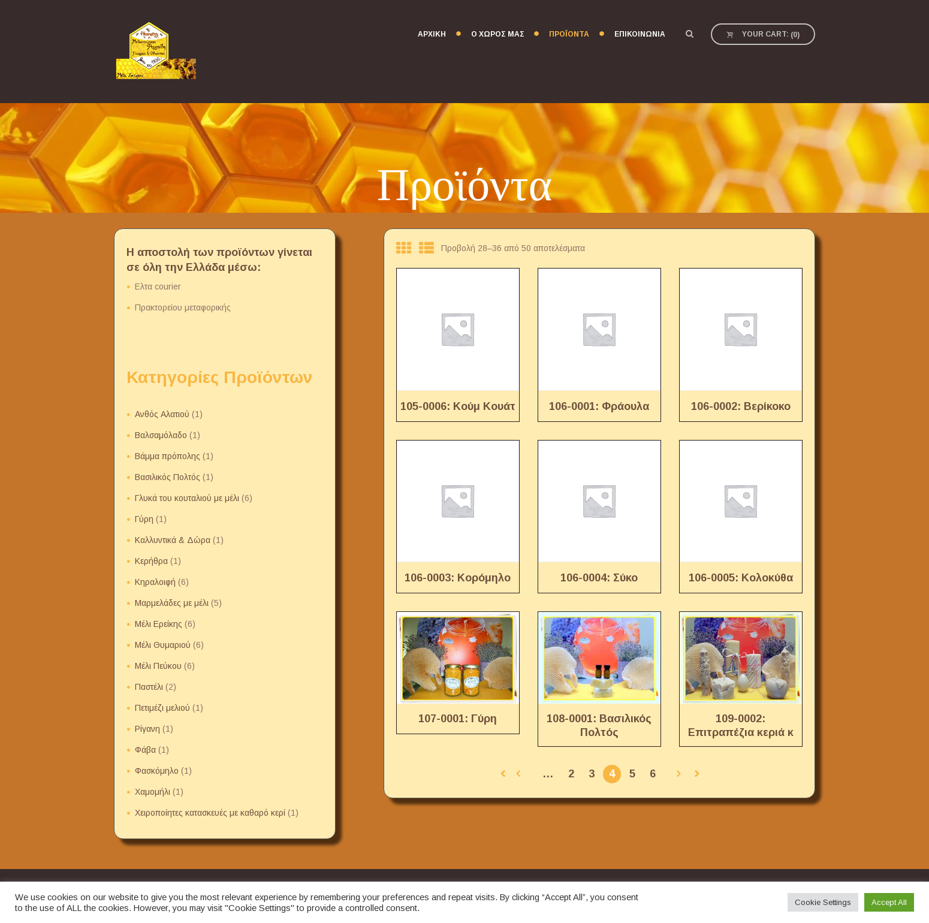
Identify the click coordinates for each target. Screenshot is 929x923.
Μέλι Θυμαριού (163, 645)
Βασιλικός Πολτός (167, 477)
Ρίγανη (147, 729)
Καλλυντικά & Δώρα (172, 540)
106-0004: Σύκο (599, 578)
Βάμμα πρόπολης (167, 456)
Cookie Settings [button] (823, 902)
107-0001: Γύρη (457, 719)
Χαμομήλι (152, 792)
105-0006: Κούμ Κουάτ (457, 406)
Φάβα (145, 750)
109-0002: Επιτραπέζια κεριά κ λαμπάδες (741, 733)
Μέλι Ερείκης (158, 624)
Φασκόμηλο (157, 771)
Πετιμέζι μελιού (162, 708)
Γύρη (144, 519)
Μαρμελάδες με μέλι (172, 603)
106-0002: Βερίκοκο (741, 406)
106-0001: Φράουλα (599, 406)
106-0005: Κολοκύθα (741, 578)
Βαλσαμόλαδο (161, 435)
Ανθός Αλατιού (162, 414)
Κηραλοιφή (155, 582)
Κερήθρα (151, 561)
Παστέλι (149, 687)
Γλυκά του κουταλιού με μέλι (187, 498)
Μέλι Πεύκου (158, 666)
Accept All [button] (889, 902)
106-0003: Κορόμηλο (458, 578)
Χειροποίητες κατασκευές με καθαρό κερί (210, 813)
